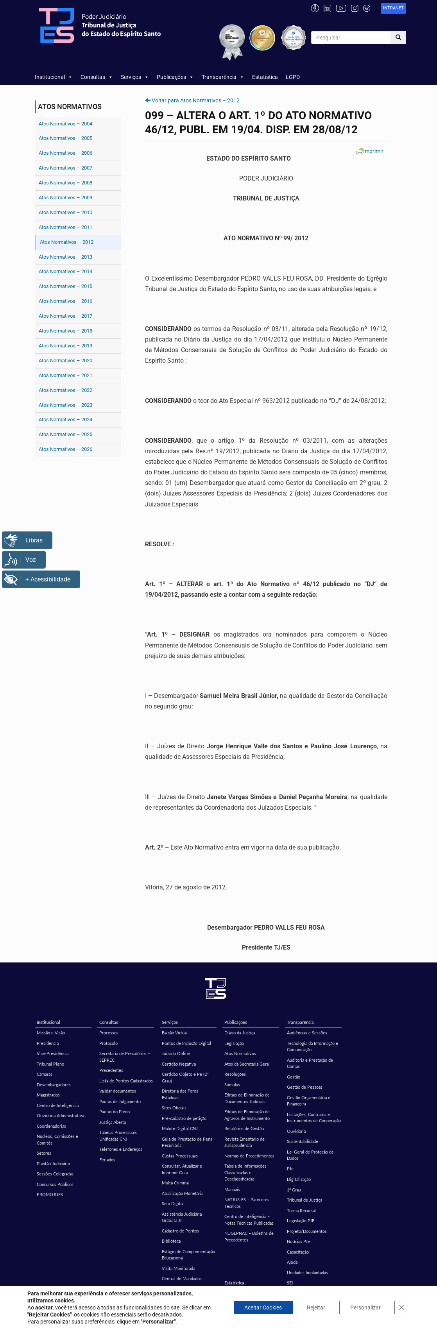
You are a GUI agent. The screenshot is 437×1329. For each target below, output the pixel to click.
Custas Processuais (180, 1155)
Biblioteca (171, 1240)
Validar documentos (117, 1090)
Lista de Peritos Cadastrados (126, 1080)
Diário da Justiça (239, 1032)
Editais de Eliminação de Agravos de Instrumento (247, 1115)
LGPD (293, 77)
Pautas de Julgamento (120, 1101)
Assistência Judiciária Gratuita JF (182, 1217)
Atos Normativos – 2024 (65, 419)
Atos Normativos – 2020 (65, 360)
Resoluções (235, 1074)
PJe (290, 1168)
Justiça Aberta (112, 1122)
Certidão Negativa (179, 1063)
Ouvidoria (296, 1131)
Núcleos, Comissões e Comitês (57, 1139)
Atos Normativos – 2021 (65, 375)
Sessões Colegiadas (55, 1173)
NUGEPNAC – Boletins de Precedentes (249, 1236)
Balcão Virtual (175, 1032)
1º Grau (294, 1189)
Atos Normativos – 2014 (65, 271)
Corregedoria (111, 1293)
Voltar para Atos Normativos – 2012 (196, 100)
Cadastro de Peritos (180, 1230)
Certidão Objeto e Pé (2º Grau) (185, 1077)
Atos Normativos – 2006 (65, 153)
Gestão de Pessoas (304, 1086)
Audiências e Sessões (307, 1032)
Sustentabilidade (302, 1141)
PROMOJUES (50, 1194)
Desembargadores (54, 1084)
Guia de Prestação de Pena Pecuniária (187, 1142)
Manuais (232, 1189)
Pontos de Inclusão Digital (186, 1043)
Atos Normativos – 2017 (65, 316)
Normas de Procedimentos (249, 1155)
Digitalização (299, 1179)
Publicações (175, 77)
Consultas (97, 77)
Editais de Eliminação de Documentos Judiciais (247, 1098)
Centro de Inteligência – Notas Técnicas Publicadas (249, 1219)
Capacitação (298, 1251)
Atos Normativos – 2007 (65, 168)
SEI (290, 1282)
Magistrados (48, 1094)
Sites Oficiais (174, 1107)
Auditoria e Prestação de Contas (310, 1063)
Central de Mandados (182, 1278)
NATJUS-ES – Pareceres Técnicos (246, 1203)
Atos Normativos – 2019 (65, 346)
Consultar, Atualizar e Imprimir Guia (182, 1169)
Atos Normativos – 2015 (65, 286)
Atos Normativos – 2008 (65, 183)
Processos (108, 1032)
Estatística (265, 77)
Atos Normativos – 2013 (65, 257)
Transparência (223, 77)
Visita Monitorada (178, 1268)
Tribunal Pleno (50, 1063)
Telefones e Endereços (120, 1149)
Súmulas (232, 1084)
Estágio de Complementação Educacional (188, 1255)
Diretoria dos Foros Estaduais (180, 1094)
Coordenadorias (51, 1126)
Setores (44, 1152)
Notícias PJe (298, 1241)
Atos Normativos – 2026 (65, 449)
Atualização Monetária (182, 1193)
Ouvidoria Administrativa (60, 1115)
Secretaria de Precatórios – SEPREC (124, 1056)
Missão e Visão (51, 1032)
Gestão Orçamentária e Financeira (308, 1101)
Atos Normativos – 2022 (65, 390)
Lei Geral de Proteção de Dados (310, 1155)
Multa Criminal (176, 1182)
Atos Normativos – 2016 (65, 301)
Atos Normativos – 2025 (65, 434)
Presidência (48, 1043)
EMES (42, 1293)
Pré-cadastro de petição (184, 1118)
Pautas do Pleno (114, 1111)
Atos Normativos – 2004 (65, 124)
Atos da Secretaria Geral (247, 1063)
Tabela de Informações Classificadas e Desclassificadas (245, 1172)
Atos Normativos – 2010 (65, 212)
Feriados (107, 1159)
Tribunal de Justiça (304, 1199)
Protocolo (108, 1043)
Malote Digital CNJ (180, 1128)
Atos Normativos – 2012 (66, 242)
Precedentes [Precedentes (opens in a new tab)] (111, 1070)
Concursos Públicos (55, 1184)
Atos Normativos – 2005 (65, 138)
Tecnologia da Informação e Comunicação (312, 1046)
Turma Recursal (301, 1210)
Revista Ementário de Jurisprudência (244, 1142)
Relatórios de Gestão (244, 1128)
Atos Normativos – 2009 (65, 197)
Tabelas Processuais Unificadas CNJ (118, 1135)
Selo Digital (173, 1203)
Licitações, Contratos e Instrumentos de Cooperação (314, 1117)
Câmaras (44, 1074)
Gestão (293, 1076)
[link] (393, 8)
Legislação (234, 1043)
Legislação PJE (300, 1220)
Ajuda (292, 1262)
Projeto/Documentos (307, 1231)
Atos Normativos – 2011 (65, 227)
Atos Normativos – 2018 (65, 331)
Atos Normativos (240, 1053)
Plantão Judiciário (53, 1163)
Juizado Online (176, 1053)
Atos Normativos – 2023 (65, 405)
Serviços (135, 77)
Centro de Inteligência (58, 1105)
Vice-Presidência (52, 1053)
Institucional (54, 77)
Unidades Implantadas (307, 1272)
